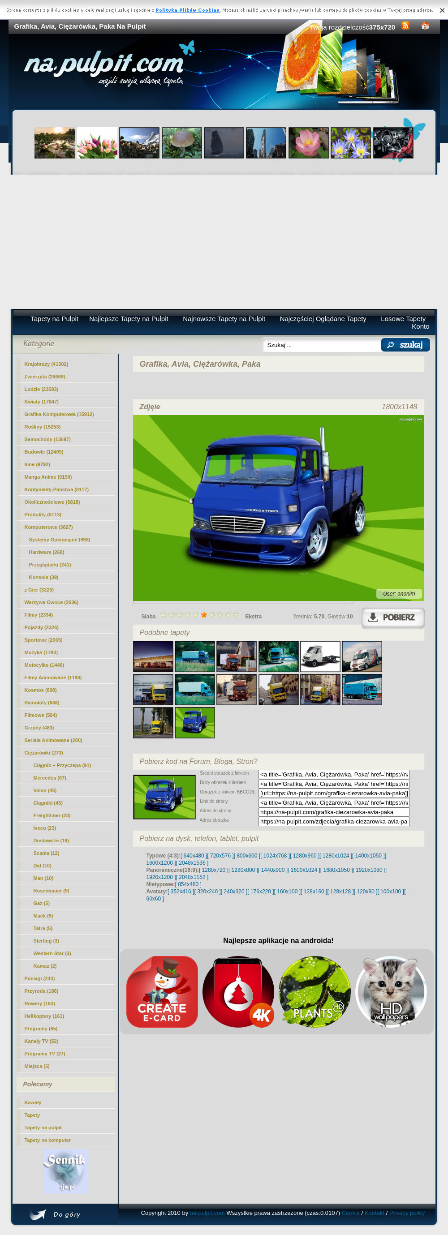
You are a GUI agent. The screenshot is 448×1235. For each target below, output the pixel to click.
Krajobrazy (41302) (47, 364)
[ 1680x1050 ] (336, 870)
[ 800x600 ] (247, 856)
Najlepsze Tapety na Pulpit (128, 318)
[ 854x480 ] (188, 884)
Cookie (351, 1212)
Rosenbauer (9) (51, 890)
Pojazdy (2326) (42, 627)
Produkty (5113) (43, 514)
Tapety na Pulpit (54, 318)
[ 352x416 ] (181, 891)
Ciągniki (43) (48, 803)
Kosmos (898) (41, 690)
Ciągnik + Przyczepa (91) (62, 765)
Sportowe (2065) (44, 640)
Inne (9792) (37, 464)
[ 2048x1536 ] (192, 863)
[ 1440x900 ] (273, 870)
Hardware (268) (47, 552)
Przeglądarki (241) (50, 564)
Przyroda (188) (42, 991)
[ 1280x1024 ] (335, 856)
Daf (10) (43, 865)
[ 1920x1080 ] (369, 870)
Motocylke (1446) (45, 665)
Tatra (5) (43, 928)
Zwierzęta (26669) (45, 376)
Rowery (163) (40, 1003)
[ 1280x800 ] (243, 870)
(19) (51, 840)
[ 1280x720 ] (213, 870)
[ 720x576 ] (220, 856)
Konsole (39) (44, 577)
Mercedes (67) (50, 777)
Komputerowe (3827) (49, 527)
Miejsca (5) (37, 1066)
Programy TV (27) (45, 1053)
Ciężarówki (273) (44, 752)
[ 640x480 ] (194, 856)
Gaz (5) (42, 903)
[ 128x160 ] (314, 891)
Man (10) (44, 878)
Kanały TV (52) (42, 1041)
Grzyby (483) (39, 727)
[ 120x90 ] (366, 891)
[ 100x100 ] (391, 891)
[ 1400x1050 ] (368, 856)
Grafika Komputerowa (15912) (59, 414)
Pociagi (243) (40, 978)
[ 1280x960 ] (304, 856)
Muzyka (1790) (41, 652)
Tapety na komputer (48, 1140)
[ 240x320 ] (234, 891)
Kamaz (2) (45, 966)
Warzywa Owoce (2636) (52, 602)
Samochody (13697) (48, 439)
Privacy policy (407, 1212)
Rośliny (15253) (43, 426)
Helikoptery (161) (45, 1016)
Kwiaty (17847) (42, 401)
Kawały (33, 1102)
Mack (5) (43, 915)
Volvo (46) (45, 790)
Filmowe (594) (41, 715)
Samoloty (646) (42, 702)
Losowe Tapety (403, 318)
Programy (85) (41, 1028)
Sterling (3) (46, 940)
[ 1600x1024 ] (304, 870)
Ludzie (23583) (42, 389)
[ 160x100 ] (287, 891)
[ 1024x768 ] (275, 856)
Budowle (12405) (44, 452)
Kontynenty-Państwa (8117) (57, 489)
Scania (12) (47, 853)
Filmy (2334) (39, 615)
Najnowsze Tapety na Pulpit (224, 318)
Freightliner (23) (52, 815)
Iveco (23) (45, 828)
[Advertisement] (224, 241)
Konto (420, 326)
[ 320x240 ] (207, 891)
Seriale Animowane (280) (53, 740)
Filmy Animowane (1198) (53, 677)
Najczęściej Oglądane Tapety (323, 318)
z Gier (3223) (39, 589)
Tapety (32, 1115)
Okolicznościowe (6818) (52, 502)
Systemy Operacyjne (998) (59, 539)
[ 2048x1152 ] (192, 877)
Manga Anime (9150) (48, 477)
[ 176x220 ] (260, 891)
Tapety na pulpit (43, 1127)
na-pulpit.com (207, 1212)
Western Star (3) (52, 953)
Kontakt (374, 1212)
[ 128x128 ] (340, 891)
